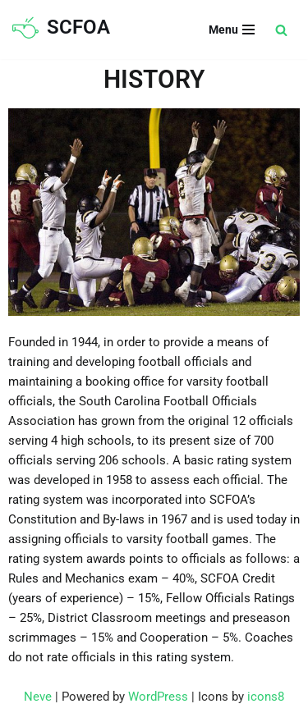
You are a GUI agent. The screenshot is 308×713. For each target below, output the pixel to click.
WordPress (158, 696)
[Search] (281, 30)
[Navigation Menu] (231, 29)
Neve (38, 696)
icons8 (265, 696)
